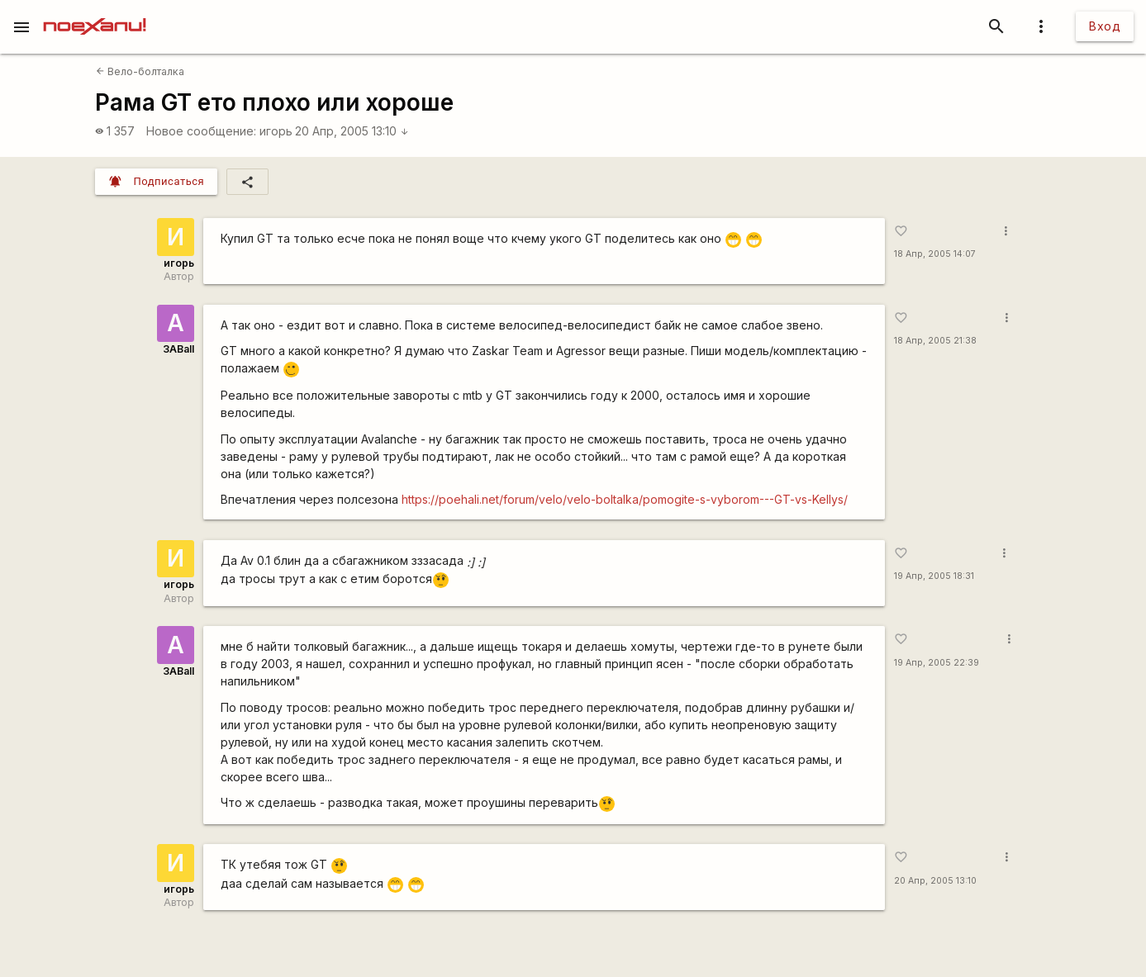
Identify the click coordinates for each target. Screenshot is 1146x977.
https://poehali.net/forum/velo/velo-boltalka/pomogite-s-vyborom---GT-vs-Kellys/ (625, 499)
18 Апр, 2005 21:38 (935, 340)
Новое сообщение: (201, 131)
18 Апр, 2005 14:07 (935, 254)
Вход (1104, 26)
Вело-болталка (140, 71)
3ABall (178, 349)
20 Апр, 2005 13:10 (352, 131)
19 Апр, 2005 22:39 (936, 662)
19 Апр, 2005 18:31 (934, 576)
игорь (275, 131)
